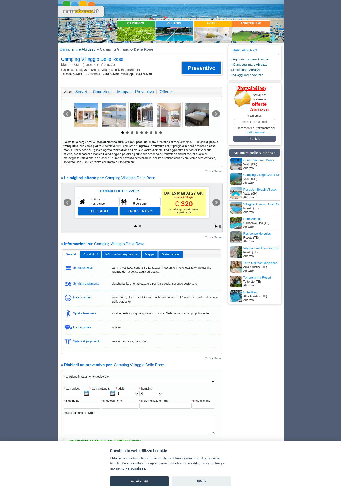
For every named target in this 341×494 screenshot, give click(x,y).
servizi (81, 91)
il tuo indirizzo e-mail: (153, 400)
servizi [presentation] (71, 254)
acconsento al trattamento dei (254, 130)
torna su (213, 171)
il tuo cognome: (112, 400)
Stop (220, 226)
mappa (123, 91)
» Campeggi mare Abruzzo (249, 64)
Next (216, 114)
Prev (67, 114)
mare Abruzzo (83, 49)
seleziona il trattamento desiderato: (87, 376)
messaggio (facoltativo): (79, 412)
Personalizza (135, 469)
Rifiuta (201, 481)
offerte (166, 91)
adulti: (120, 388)
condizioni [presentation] (90, 254)
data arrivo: (72, 388)
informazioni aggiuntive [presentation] (121, 254)
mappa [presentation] (149, 254)
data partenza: (100, 388)
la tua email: (254, 115)
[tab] (71, 254)
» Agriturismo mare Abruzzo (250, 59)
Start (216, 226)
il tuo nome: (72, 400)
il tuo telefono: (201, 400)
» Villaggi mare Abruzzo (247, 75)
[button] (201, 68)
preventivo (144, 91)
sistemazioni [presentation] (170, 254)
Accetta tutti (139, 481)
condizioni (102, 91)
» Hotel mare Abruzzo (246, 69)
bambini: (145, 388)
